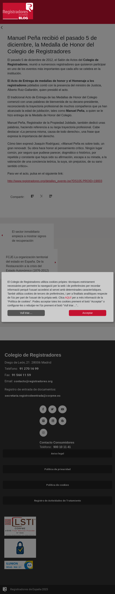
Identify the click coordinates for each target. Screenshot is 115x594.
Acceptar (87, 312)
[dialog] (57, 297)
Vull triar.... (26, 312)
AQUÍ (68, 297)
